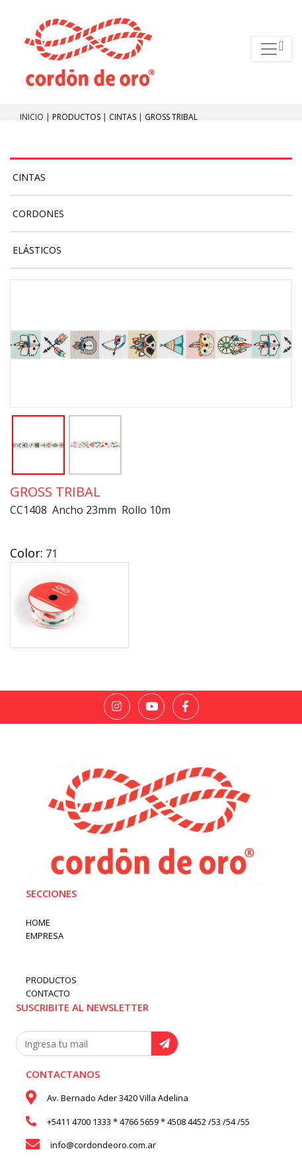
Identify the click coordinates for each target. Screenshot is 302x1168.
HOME (38, 922)
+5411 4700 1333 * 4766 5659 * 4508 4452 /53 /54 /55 (148, 1122)
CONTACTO (48, 993)
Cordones (38, 213)
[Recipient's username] (83, 1043)
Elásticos (37, 250)
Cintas (123, 116)
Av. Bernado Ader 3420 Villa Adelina (117, 1098)
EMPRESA (44, 936)
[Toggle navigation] (271, 49)
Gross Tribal (171, 116)
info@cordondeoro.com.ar (103, 1145)
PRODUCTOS (77, 116)
